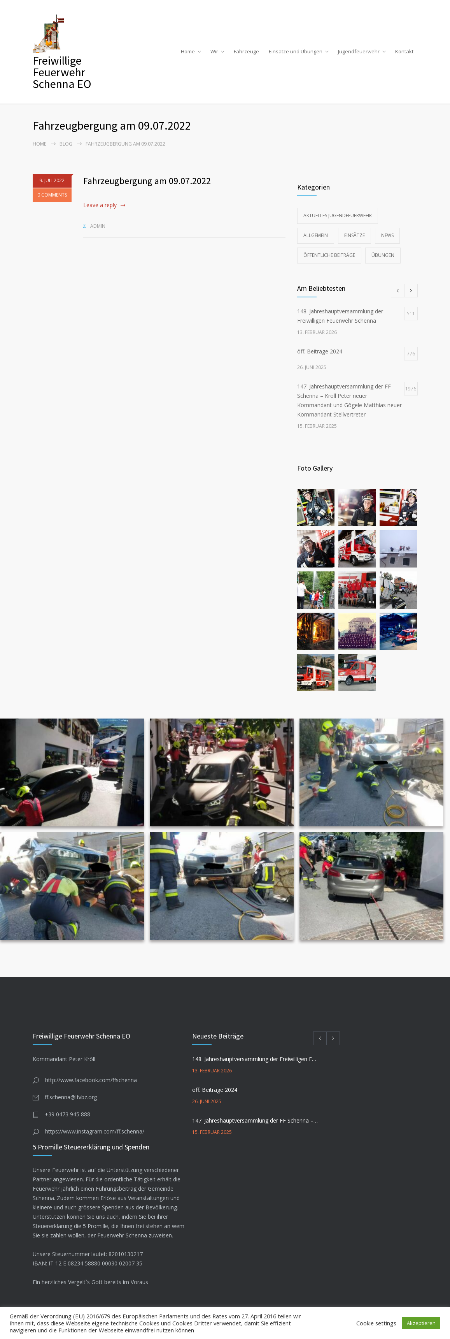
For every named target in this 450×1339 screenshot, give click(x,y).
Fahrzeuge (246, 51)
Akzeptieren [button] (421, 1323)
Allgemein (315, 235)
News (387, 235)
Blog (66, 144)
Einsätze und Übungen (295, 51)
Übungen (382, 255)
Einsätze (354, 235)
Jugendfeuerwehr (359, 51)
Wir (214, 51)
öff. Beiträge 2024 (214, 1089)
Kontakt (404, 51)
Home (188, 51)
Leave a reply (100, 205)
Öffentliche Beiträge (329, 255)
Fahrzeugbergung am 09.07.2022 (147, 181)
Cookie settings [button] (376, 1323)
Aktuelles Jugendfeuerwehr (337, 215)
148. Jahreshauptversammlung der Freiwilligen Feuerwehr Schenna (255, 1059)
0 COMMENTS (52, 195)
